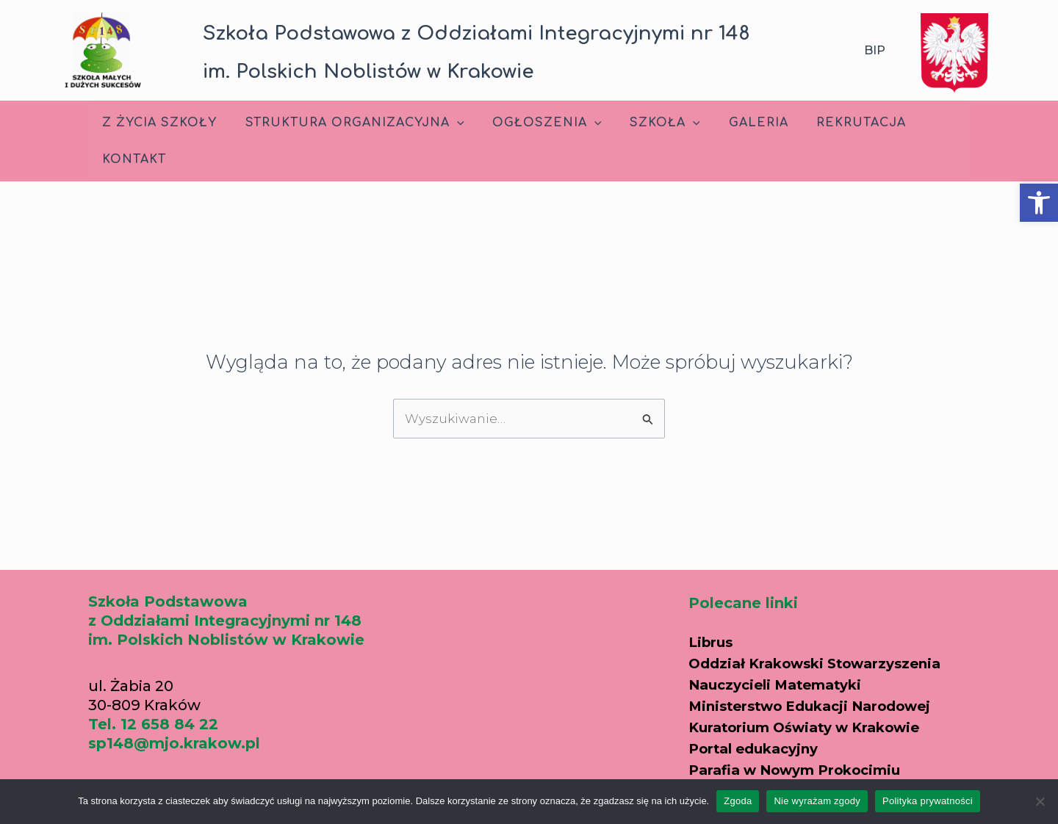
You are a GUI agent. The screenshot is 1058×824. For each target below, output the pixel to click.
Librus (712, 642)
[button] (1039, 203)
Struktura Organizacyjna (347, 122)
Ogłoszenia (535, 122)
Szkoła (648, 122)
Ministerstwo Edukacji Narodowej (820, 703)
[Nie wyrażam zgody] (1039, 801)
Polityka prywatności (927, 800)
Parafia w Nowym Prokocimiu (804, 765)
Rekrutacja (834, 122)
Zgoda (738, 800)
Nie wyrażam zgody (817, 800)
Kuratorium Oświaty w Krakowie (814, 724)
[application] (449, 122)
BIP (874, 50)
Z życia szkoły (157, 122)
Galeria (736, 122)
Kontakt (132, 159)
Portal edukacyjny (759, 744)
